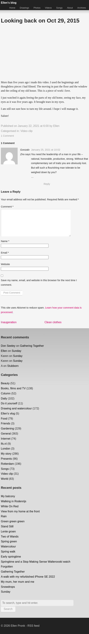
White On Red (9, 506)
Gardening (7, 428)
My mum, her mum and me (17, 581)
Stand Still (7, 526)
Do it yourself (9, 403)
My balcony (8, 496)
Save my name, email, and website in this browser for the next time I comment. (39, 282)
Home (12, 7)
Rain (4, 516)
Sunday (16, 350)
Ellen (56, 125)
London (5, 448)
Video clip (26, 130)
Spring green (9, 541)
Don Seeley (8, 345)
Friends (5, 423)
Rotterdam (7, 463)
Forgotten (7, 566)
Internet (5, 438)
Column (5, 393)
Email (5, 252)
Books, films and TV (13, 388)
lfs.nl (4, 443)
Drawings (24, 7)
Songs (59, 7)
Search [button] (8, 608)
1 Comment (7, 135)
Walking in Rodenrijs (13, 501)
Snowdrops (8, 586)
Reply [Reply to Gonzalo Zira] (47, 184)
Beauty (5, 383)
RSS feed (33, 625)
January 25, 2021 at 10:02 (45, 149)
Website (5, 264)
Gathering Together (32, 345)
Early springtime (11, 556)
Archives (81, 7)
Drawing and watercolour (16, 408)
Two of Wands (9, 536)
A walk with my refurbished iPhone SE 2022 (28, 576)
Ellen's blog (8, 2)
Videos (48, 7)
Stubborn (13, 365)
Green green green (12, 521)
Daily (4, 398)
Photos (37, 7)
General (6, 433)
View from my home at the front (20, 511)
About (70, 7)
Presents (6, 458)
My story (6, 453)
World (4, 478)
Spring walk (8, 551)
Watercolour (8, 546)
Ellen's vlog (8, 413)
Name (5, 241)
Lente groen (8, 531)
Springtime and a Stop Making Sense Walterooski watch (35, 561)
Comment (7, 206)
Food (4, 418)
